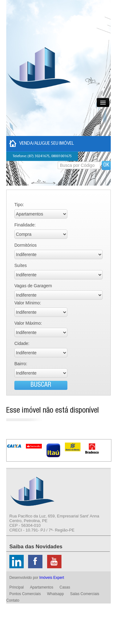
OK (106, 165)
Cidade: (21, 343)
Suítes (20, 265)
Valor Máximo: (28, 323)
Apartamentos (41, 587)
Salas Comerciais (84, 594)
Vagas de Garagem (33, 285)
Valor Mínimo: (27, 302)
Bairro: (20, 363)
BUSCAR (41, 385)
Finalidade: (25, 224)
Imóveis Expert (51, 577)
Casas (65, 587)
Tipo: (19, 204)
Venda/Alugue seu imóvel (41, 143)
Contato (12, 600)
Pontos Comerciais (25, 594)
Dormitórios (25, 245)
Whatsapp (55, 594)
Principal (16, 587)
